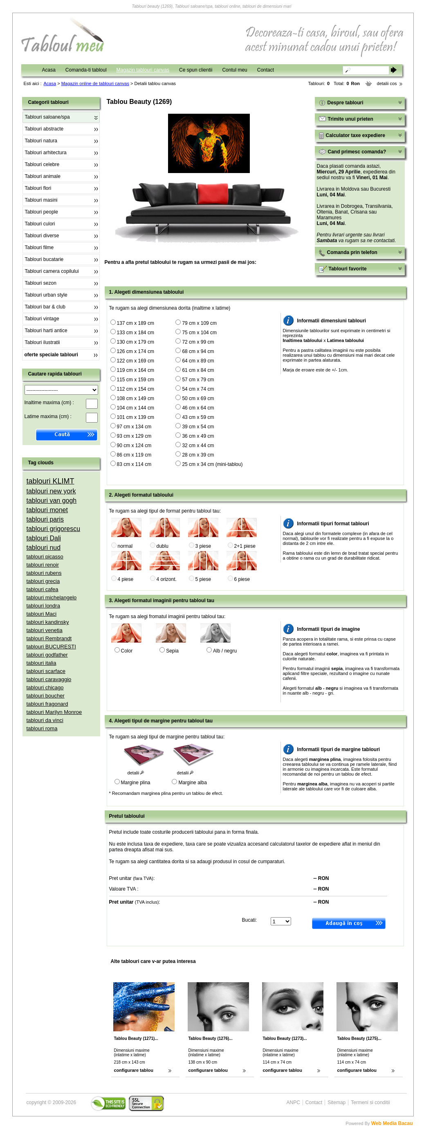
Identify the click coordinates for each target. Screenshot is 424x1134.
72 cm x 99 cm (198, 342)
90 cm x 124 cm (134, 445)
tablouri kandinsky (48, 622)
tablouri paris (45, 519)
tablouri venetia (45, 630)
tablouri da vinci (45, 720)
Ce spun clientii (195, 70)
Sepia (172, 651)
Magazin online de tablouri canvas (95, 83)
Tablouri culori (40, 224)
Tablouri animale (43, 176)
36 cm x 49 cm (198, 436)
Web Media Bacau (392, 1123)
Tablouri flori (38, 188)
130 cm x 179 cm (135, 342)
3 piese (203, 546)
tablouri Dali (44, 538)
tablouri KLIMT (50, 481)
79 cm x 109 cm (199, 323)
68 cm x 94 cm (198, 351)
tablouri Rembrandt (49, 638)
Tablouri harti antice (46, 330)
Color (127, 651)
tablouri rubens (44, 573)
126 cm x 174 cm (135, 351)
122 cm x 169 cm (135, 361)
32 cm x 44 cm (198, 445)
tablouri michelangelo (52, 597)
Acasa (49, 70)
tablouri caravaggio (49, 679)
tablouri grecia (43, 581)
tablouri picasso (45, 557)
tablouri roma (42, 728)
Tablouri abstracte (44, 129)
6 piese (242, 579)
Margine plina (135, 782)
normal (125, 546)
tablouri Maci (42, 614)
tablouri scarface (46, 671)
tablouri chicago (45, 687)
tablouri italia (41, 663)
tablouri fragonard (47, 704)
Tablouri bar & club (45, 307)
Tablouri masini (41, 200)
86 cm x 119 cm (134, 455)
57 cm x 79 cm (198, 379)
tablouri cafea (42, 589)
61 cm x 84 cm (198, 370)
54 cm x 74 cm (198, 389)
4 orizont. (167, 579)
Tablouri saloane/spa (47, 117)
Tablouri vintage (42, 319)
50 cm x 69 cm (198, 398)
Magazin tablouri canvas (143, 70)
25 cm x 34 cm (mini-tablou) (212, 464)
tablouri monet (47, 509)
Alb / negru (225, 651)
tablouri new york (51, 491)
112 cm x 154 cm (135, 389)
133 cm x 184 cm (135, 332)
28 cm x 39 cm (198, 455)
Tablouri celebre (42, 164)
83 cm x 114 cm (134, 464)
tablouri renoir (43, 565)
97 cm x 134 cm (134, 427)
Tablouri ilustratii (42, 342)
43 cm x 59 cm (198, 417)
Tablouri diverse (42, 236)
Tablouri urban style (46, 295)
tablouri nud (44, 547)
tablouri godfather (47, 655)
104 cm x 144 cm (135, 408)
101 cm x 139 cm (135, 417)
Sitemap (336, 1102)
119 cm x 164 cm (135, 370)
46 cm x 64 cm (198, 408)
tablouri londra (43, 606)
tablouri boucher (46, 696)
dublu (162, 546)
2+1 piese (245, 546)
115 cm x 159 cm (135, 379)
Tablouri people (41, 212)
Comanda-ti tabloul (86, 70)
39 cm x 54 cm (198, 427)
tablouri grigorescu (54, 528)
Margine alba (192, 782)
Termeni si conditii (370, 1102)
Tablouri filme (39, 247)
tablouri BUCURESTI (51, 647)
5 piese (203, 579)
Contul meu (234, 70)
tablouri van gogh (52, 500)
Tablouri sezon (40, 283)
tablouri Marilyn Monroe (54, 712)
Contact (265, 70)
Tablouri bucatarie (44, 259)
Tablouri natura (41, 141)
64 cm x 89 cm (198, 361)
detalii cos (387, 83)
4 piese (126, 579)
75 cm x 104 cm (199, 332)
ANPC (293, 1102)
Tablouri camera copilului (52, 271)
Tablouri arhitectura (46, 152)
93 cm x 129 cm (134, 436)
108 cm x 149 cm (135, 398)
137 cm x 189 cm (135, 323)
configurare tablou (134, 1070)
